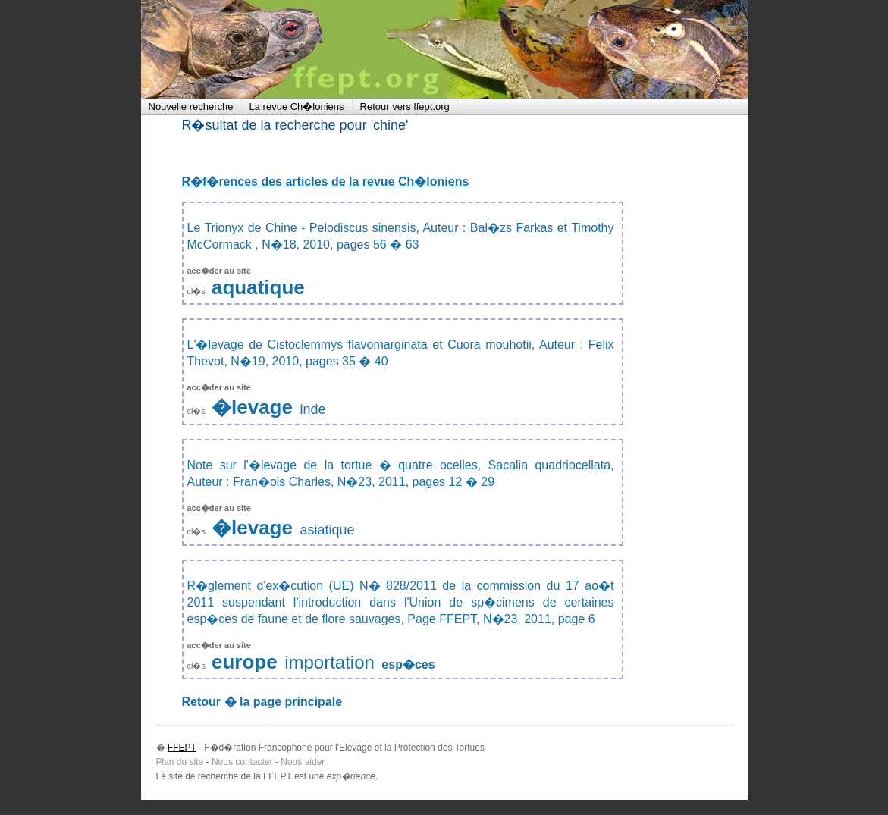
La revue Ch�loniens (296, 106)
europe (245, 661)
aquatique (258, 287)
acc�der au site (219, 270)
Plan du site (180, 762)
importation (329, 662)
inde (312, 409)
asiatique (327, 530)
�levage (252, 407)
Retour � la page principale (262, 701)
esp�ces (408, 664)
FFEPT (239, 49)
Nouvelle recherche (191, 106)
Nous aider (303, 762)
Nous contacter (242, 762)
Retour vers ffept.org (405, 106)
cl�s (198, 291)
